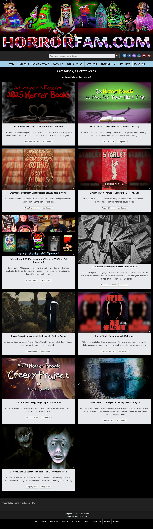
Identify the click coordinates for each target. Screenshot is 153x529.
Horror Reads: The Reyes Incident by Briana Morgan (115, 402)
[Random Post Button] (149, 55)
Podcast (139, 64)
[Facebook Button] (129, 55)
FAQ (33, 503)
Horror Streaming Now (32, 64)
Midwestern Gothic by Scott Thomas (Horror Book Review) (38, 193)
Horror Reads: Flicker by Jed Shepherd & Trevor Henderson (38, 472)
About (57, 64)
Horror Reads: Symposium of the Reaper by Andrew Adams (38, 336)
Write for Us (75, 64)
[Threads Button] (134, 55)
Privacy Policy (7, 503)
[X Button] (124, 55)
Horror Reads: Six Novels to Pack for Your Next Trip (114, 127)
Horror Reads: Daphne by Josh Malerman (114, 336)
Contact (92, 64)
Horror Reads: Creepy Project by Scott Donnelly (38, 402)
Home (11, 64)
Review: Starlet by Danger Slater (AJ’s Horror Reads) (114, 193)
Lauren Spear (46, 280)
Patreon (125, 64)
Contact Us (19, 503)
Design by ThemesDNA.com (76, 516)
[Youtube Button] (144, 55)
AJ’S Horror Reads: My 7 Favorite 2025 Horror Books (38, 127)
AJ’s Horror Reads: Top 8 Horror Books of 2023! (114, 267)
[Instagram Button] (139, 55)
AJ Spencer (47, 141)
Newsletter (108, 64)
